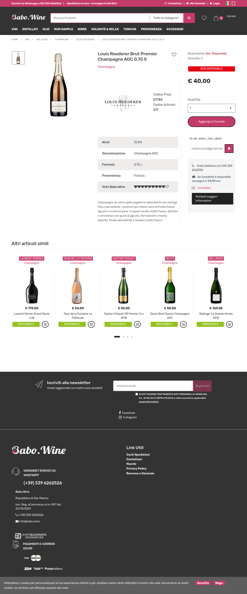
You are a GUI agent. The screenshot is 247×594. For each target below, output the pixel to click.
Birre (82, 29)
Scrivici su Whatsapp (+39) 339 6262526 (36, 3)
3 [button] (128, 336)
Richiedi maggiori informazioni (206, 198)
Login (215, 3)
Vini (15, 29)
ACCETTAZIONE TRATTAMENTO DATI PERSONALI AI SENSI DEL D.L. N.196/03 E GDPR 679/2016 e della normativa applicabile (173, 398)
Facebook (127, 413)
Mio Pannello (195, 3)
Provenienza (151, 29)
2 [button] (123, 336)
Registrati (202, 386)
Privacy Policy (136, 468)
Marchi (131, 464)
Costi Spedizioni (138, 454)
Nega (219, 583)
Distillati (30, 29)
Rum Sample (63, 29)
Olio (46, 29)
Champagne (106, 67)
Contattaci (173, 3)
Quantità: (194, 99)
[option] (58, 84)
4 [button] (132, 336)
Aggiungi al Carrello (211, 121)
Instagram (128, 417)
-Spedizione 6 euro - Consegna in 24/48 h (91, 3)
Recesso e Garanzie (140, 473)
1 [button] (117, 336)
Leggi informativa (149, 401)
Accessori (174, 29)
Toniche (130, 29)
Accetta (203, 583)
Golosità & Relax (105, 29)
